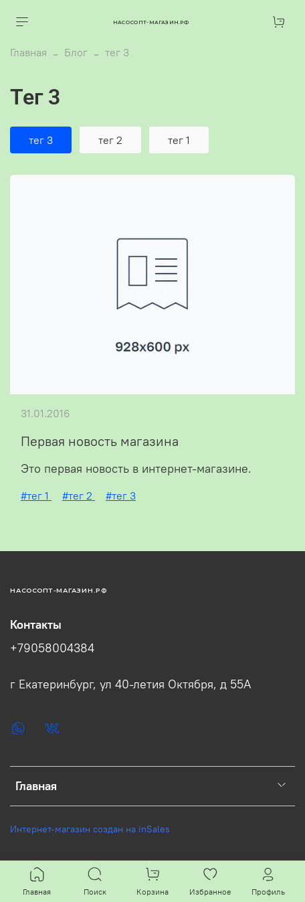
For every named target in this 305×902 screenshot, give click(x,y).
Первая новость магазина (100, 441)
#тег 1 (36, 495)
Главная (28, 52)
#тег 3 (121, 495)
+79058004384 (52, 648)
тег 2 (110, 140)
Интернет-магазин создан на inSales (90, 829)
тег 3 (41, 140)
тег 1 (179, 140)
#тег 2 (78, 495)
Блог (76, 52)
